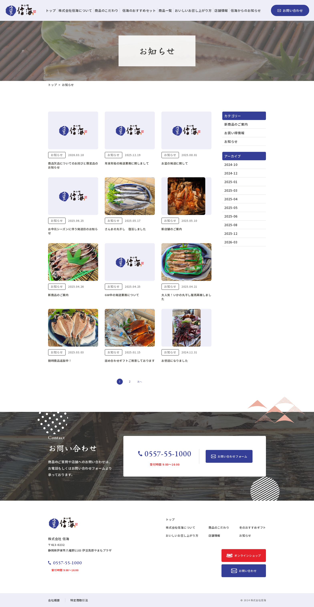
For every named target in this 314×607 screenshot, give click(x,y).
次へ (139, 381)
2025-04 (231, 199)
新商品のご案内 (236, 124)
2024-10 (231, 164)
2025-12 (231, 233)
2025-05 (231, 207)
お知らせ (231, 141)
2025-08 (231, 224)
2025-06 (231, 216)
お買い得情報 (234, 132)
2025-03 (231, 190)
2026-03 (231, 242)
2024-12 (231, 173)
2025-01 (231, 181)
